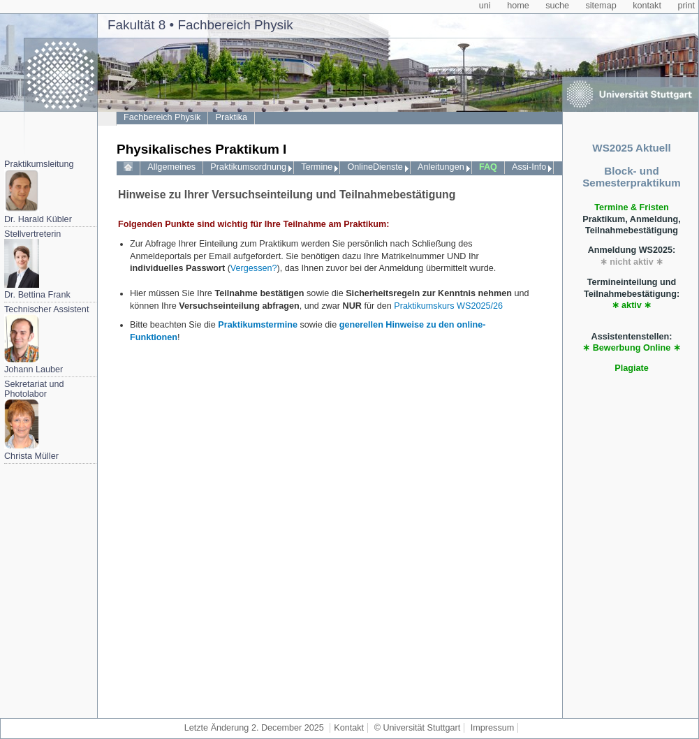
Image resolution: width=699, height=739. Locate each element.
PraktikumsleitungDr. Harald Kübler (39, 191)
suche (557, 5)
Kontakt (349, 728)
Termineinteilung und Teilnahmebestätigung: (631, 293)
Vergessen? (253, 268)
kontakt (647, 5)
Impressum (492, 728)
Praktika (232, 117)
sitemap (600, 5)
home (518, 5)
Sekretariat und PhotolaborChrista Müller (34, 420)
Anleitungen (441, 167)
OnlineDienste (374, 167)
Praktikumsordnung (248, 167)
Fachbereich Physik (162, 117)
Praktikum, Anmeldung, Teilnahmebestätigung (631, 219)
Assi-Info (529, 167)
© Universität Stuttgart (417, 728)
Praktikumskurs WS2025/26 (448, 306)
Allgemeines (171, 167)
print (686, 5)
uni (485, 5)
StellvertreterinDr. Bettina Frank (37, 264)
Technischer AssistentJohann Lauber (46, 339)
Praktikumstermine (257, 325)
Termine (316, 167)
